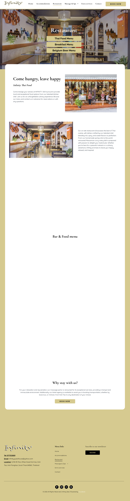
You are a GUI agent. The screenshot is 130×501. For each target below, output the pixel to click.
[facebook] (56, 487)
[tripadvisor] (66, 487)
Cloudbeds (82, 492)
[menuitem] (31, 4)
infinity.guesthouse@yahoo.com (21, 459)
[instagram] (61, 487)
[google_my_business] (71, 487)
